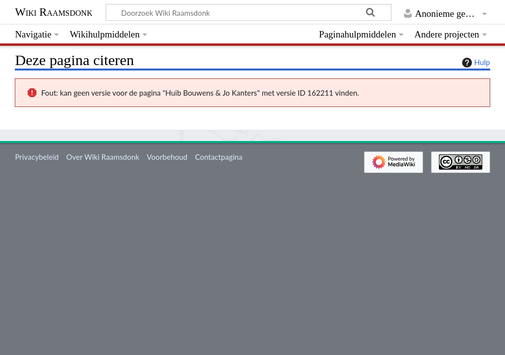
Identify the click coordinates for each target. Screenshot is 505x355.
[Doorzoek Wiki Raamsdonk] (248, 12)
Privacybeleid (37, 156)
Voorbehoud (167, 156)
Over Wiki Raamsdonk (102, 156)
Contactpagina (218, 156)
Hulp (475, 63)
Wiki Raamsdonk (53, 12)
